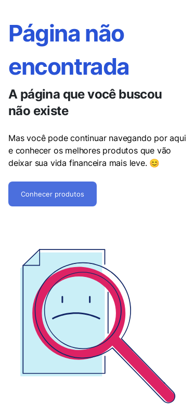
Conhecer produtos (52, 194)
